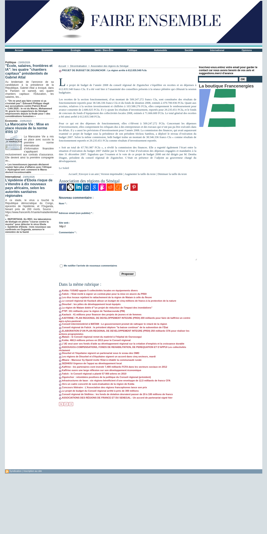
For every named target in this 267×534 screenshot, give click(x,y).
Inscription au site (32, 471)
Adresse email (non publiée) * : (76, 213)
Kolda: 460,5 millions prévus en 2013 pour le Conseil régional (95, 340)
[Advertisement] (128, 439)
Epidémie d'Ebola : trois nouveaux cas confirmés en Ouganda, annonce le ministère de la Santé (28, 229)
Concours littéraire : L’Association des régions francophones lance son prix (103, 387)
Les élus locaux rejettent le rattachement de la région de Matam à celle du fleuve (105, 297)
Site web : (64, 222)
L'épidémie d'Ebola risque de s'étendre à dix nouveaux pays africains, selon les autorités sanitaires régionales (29, 187)
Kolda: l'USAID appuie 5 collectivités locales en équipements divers (98, 290)
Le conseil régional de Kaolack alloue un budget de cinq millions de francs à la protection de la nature (117, 300)
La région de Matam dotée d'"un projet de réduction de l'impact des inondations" (105, 307)
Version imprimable (112, 174)
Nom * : (63, 203)
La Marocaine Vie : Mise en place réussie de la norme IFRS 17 (27, 128)
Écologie (76, 50)
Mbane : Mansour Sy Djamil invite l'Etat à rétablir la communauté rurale (100, 360)
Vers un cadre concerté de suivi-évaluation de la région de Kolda (96, 384)
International (217, 50)
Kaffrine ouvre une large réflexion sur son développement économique (100, 370)
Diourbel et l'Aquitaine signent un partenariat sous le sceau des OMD (99, 353)
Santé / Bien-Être (103, 50)
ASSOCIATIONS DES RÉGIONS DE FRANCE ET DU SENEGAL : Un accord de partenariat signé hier (116, 397)
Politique (132, 50)
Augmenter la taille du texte (140, 174)
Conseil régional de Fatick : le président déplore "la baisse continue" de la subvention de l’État (113, 327)
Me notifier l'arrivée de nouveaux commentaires (90, 265)
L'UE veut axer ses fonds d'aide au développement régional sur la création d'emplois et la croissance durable (121, 343)
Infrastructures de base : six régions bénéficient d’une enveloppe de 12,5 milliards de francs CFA (114, 380)
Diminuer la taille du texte (172, 174)
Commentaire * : (68, 232)
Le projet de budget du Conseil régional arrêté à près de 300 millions (99, 391)
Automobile (160, 50)
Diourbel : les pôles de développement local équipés (90, 304)
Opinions (247, 50)
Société (189, 50)
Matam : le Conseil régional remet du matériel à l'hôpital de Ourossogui (100, 336)
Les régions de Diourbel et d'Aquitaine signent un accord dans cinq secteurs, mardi (107, 356)
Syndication (15, 471)
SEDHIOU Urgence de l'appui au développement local (90, 363)
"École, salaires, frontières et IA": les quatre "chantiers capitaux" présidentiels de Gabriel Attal (29, 71)
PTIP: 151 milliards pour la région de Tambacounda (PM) (92, 311)
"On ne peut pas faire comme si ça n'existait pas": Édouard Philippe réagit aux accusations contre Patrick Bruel (27, 103)
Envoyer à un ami (89, 174)
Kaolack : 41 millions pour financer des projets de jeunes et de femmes (100, 314)
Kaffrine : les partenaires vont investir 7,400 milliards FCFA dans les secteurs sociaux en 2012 (113, 367)
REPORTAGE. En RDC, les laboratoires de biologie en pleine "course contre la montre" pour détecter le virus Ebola (28, 222)
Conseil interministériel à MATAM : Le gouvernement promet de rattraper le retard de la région (113, 324)
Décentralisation (78, 66)
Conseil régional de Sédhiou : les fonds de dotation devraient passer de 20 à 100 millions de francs (116, 394)
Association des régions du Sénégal (109, 66)
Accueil (19, 50)
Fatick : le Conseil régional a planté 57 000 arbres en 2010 (93, 373)
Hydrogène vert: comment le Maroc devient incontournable (26, 170)
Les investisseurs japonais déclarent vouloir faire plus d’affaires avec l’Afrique (28, 165)
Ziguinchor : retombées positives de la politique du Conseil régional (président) (105, 377)
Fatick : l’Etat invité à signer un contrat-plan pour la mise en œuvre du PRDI (103, 294)
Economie (47, 50)
